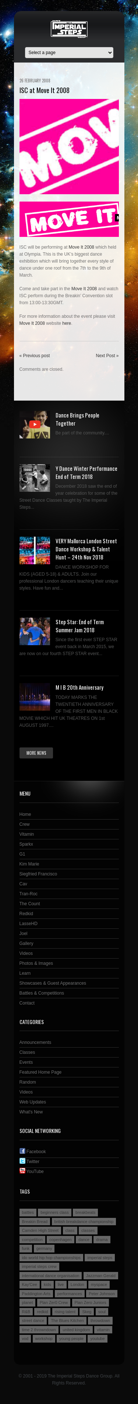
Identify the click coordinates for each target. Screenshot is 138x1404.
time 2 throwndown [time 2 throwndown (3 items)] (39, 1329)
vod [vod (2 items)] (25, 1338)
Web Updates (33, 1102)
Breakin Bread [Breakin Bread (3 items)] (35, 1221)
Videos (26, 953)
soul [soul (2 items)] (102, 1311)
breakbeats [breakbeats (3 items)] (85, 1212)
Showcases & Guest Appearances (53, 983)
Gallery (26, 943)
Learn (25, 973)
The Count (30, 903)
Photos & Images (36, 963)
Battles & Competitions (42, 993)
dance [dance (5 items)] (83, 1239)
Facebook (33, 1151)
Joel (24, 933)
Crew (25, 824)
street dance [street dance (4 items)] (33, 1320)
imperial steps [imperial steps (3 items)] (99, 1257)
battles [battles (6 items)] (28, 1212)
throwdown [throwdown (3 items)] (100, 1320)
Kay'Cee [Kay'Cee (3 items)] (29, 1284)
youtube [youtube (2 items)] (97, 1338)
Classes (27, 1052)
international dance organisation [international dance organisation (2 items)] (50, 1275)
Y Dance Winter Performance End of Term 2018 (86, 472)
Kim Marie (29, 864)
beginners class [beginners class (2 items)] (54, 1212)
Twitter (29, 1161)
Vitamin (27, 834)
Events (26, 1062)
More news (36, 753)
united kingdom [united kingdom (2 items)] (76, 1329)
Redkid (26, 913)
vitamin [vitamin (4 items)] (103, 1329)
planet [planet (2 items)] (27, 1302)
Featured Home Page (41, 1072)
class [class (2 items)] (70, 1230)
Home (25, 814)
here (66, 323)
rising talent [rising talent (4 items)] (65, 1311)
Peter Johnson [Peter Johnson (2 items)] (102, 1293)
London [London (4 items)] (77, 1284)
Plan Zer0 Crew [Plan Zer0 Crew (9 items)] (54, 1302)
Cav (23, 883)
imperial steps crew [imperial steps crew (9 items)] (39, 1266)
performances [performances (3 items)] (69, 1293)
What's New (31, 1112)
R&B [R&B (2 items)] (26, 1311)
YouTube (32, 1171)
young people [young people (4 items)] (71, 1338)
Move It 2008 (81, 247)
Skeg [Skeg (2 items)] (86, 1311)
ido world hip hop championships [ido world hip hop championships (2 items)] (51, 1257)
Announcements (36, 1042)
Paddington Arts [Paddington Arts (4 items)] (36, 1293)
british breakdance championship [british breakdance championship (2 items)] (84, 1221)
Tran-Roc (29, 893)
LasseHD (29, 923)
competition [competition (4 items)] (32, 1239)
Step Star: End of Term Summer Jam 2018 (80, 626)
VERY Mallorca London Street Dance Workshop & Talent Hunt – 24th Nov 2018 (86, 549)
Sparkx (26, 844)
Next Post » (107, 355)
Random (28, 1082)
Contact (27, 1003)
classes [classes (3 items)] (88, 1230)
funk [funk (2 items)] (26, 1248)
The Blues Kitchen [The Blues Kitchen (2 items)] (67, 1320)
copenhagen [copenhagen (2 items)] (60, 1239)
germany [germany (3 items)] (44, 1248)
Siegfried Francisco (38, 874)
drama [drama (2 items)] (101, 1239)
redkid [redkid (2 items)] (42, 1311)
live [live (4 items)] (61, 1284)
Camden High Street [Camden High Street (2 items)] (40, 1230)
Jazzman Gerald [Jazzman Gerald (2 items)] (101, 1275)
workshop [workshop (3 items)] (44, 1338)
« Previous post (35, 355)
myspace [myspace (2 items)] (99, 1284)
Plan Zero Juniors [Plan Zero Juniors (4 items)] (90, 1302)
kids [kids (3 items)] (47, 1284)
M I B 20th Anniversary (79, 687)
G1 (22, 854)
